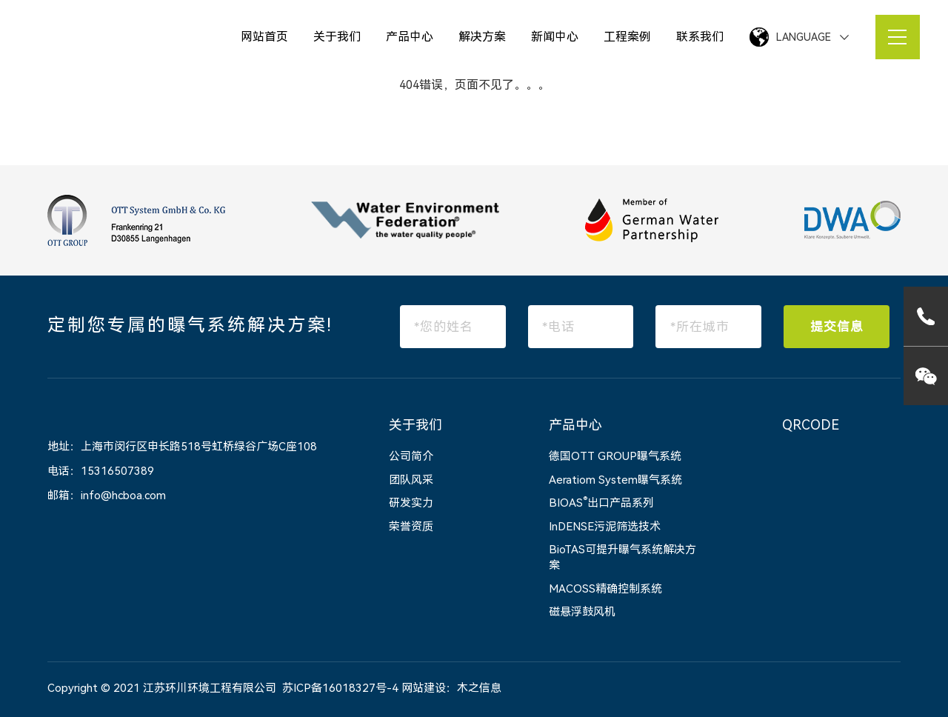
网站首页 (264, 37)
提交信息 (837, 326)
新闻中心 (554, 37)
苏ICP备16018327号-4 (340, 688)
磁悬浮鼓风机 (582, 611)
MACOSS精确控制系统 (605, 589)
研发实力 (411, 503)
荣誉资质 (411, 526)
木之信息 (479, 688)
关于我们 (337, 37)
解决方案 (482, 37)
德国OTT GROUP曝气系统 (615, 456)
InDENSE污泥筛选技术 (605, 526)
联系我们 (700, 37)
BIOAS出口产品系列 (601, 503)
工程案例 (627, 37)
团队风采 (411, 480)
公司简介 (411, 456)
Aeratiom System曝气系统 (615, 480)
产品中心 (409, 37)
